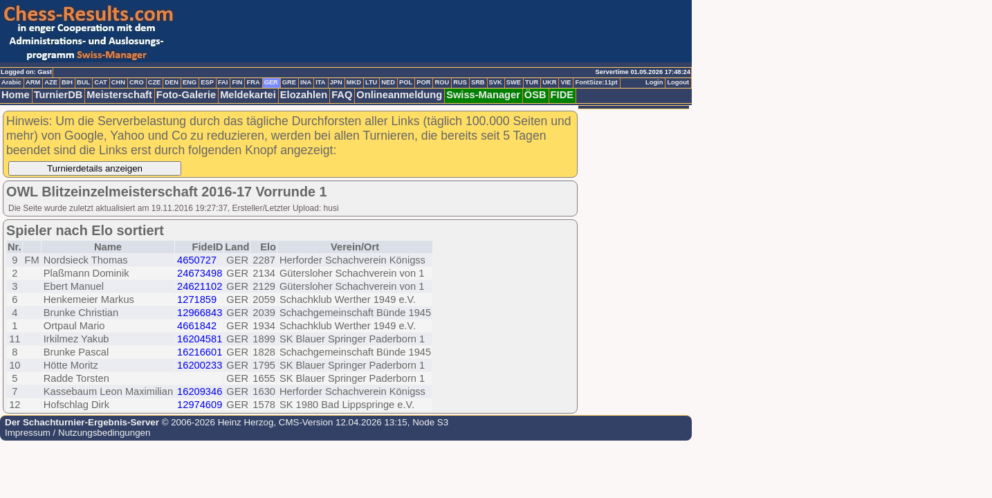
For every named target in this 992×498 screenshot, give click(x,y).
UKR (549, 82)
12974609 (199, 404)
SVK (495, 82)
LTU (371, 82)
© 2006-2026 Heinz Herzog (216, 422)
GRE (289, 82)
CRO (136, 82)
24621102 (199, 286)
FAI (223, 82)
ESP (207, 82)
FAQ (341, 94)
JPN (336, 82)
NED (388, 82)
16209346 (199, 391)
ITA (320, 82)
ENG (189, 82)
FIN (237, 82)
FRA (252, 82)
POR (423, 82)
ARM (33, 82)
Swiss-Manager (483, 94)
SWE (513, 82)
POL (405, 82)
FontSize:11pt (596, 82)
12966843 (199, 312)
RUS (460, 82)
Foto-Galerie (186, 94)
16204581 (199, 338)
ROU (441, 82)
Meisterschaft (119, 94)
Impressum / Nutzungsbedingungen (77, 432)
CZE (154, 82)
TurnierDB (58, 94)
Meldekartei (248, 94)
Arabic (11, 82)
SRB (478, 82)
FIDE (562, 94)
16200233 (199, 365)
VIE (565, 82)
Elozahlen (303, 94)
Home (15, 94)
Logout (678, 82)
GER (271, 82)
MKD (354, 82)
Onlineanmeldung (399, 94)
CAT (100, 82)
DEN (171, 82)
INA (305, 82)
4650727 (197, 260)
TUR (531, 82)
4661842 (197, 325)
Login (654, 82)
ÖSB (535, 94)
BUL (83, 82)
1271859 (197, 299)
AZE (50, 82)
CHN (118, 82)
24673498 (199, 273)
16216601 (199, 352)
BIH (67, 82)
